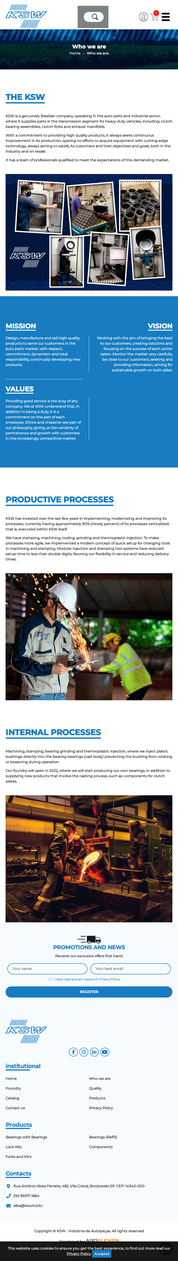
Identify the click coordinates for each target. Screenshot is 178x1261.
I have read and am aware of (84, 988)
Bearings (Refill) (103, 1146)
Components (101, 1156)
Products (97, 1107)
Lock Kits (14, 1156)
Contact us (15, 1117)
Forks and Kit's (18, 1166)
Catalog (12, 1107)
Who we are (99, 1087)
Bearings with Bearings (26, 1146)
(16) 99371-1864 (26, 1205)
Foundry (13, 1097)
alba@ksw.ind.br (27, 1214)
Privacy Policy (109, 988)
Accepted (101, 1254)
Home (75, 62)
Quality (95, 1097)
